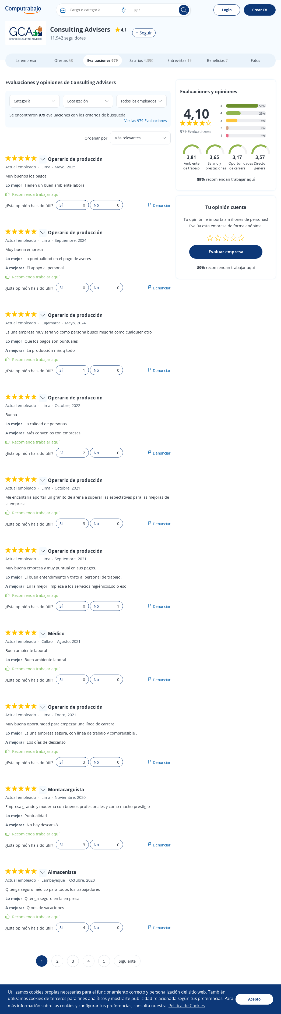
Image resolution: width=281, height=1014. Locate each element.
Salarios (141, 60)
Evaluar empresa (226, 252)
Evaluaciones (102, 60)
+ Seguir (144, 33)
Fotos (255, 60)
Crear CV (259, 9)
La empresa (26, 60)
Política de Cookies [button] (186, 1006)
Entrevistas (179, 60)
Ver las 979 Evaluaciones (145, 120)
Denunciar (162, 205)
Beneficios (217, 60)
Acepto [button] (254, 999)
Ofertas (63, 60)
